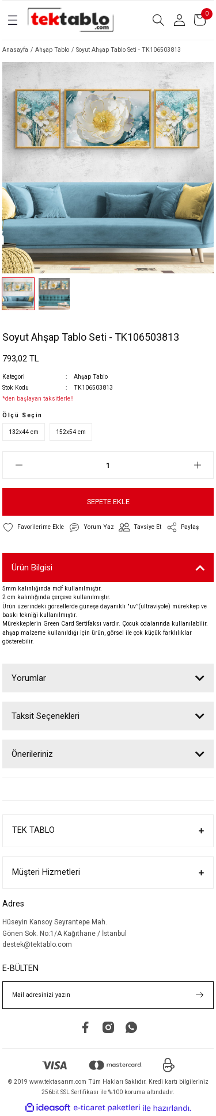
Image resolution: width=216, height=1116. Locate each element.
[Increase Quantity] (197, 465)
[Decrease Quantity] (19, 465)
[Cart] (200, 20)
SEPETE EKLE (108, 501)
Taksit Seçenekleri (45, 716)
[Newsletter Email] (108, 995)
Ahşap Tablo (91, 377)
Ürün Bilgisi (32, 567)
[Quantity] (108, 465)
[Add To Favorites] (33, 527)
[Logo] (70, 20)
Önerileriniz (32, 754)
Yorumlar (29, 678)
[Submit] (200, 995)
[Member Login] (179, 20)
